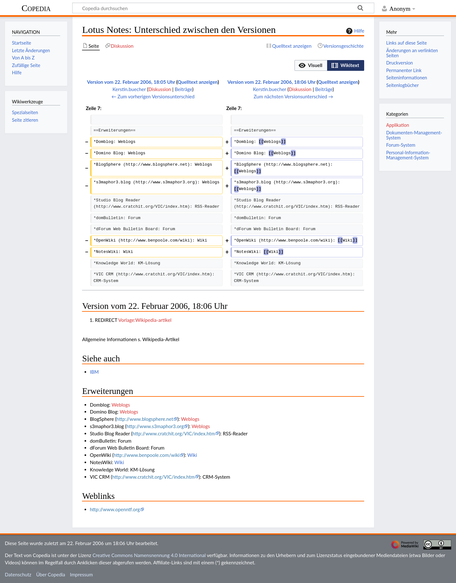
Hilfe (354, 31)
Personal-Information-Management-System (408, 155)
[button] (310, 65)
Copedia (36, 8)
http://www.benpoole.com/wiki (147, 455)
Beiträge (183, 89)
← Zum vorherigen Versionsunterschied (152, 96)
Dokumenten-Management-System (414, 135)
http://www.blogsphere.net (145, 419)
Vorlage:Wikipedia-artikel (145, 320)
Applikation (397, 125)
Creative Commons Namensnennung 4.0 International (149, 555)
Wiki (192, 455)
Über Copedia (50, 574)
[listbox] (329, 65)
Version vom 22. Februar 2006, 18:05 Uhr (131, 82)
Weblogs (120, 405)
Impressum (81, 574)
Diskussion (159, 89)
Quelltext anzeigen (198, 82)
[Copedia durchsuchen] (223, 8)
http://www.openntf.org (115, 509)
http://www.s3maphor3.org (155, 426)
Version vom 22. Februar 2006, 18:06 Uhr (271, 82)
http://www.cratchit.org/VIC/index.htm (173, 433)
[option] (310, 65)
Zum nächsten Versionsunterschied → (293, 96)
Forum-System (400, 145)
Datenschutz (18, 574)
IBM (94, 372)
